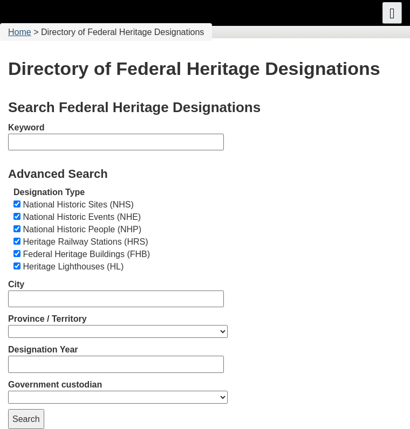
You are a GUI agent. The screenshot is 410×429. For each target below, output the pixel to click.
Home (19, 32)
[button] (392, 13)
